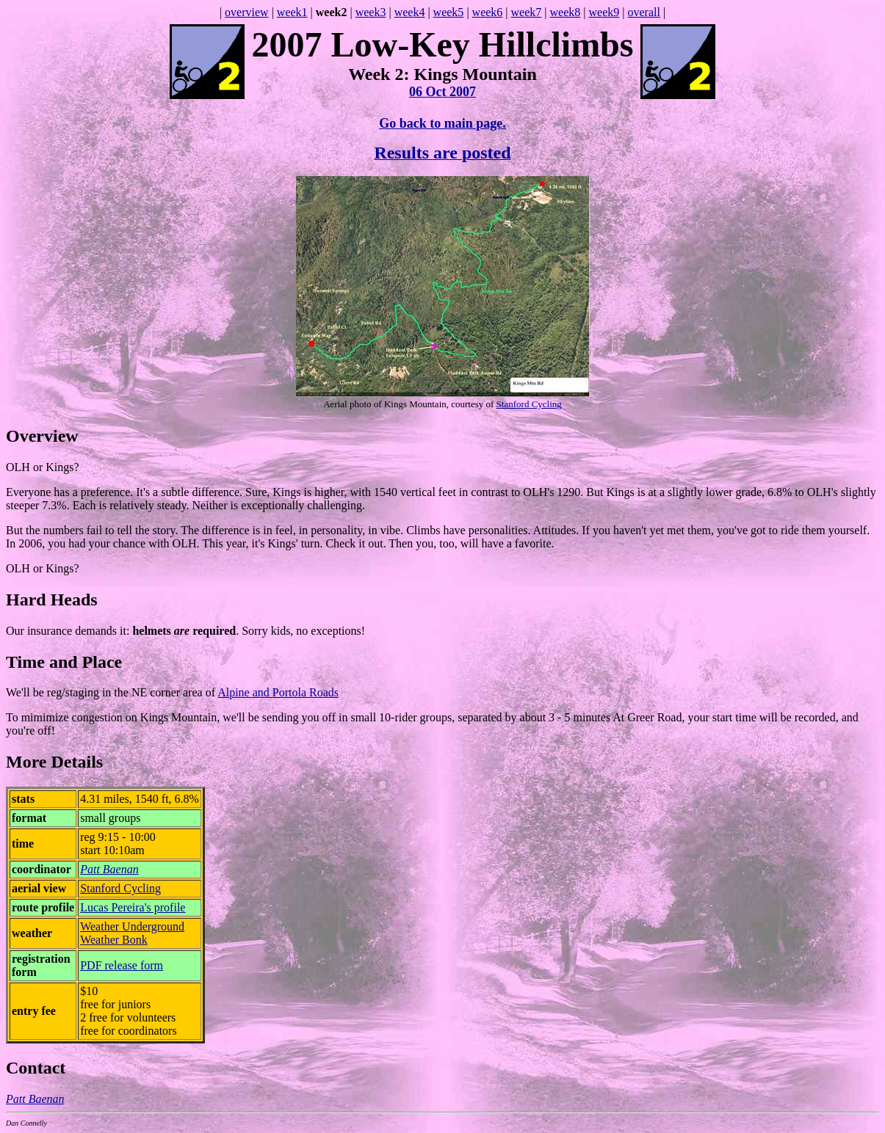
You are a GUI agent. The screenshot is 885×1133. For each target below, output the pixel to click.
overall (643, 12)
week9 (603, 12)
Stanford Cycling (529, 403)
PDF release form (121, 965)
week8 (565, 12)
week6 (487, 12)
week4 (409, 12)
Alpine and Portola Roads (278, 692)
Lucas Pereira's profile (132, 907)
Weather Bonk (114, 939)
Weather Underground (132, 926)
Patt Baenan (109, 869)
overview (247, 12)
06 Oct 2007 (442, 91)
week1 (292, 12)
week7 (526, 12)
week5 (448, 12)
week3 (370, 12)
